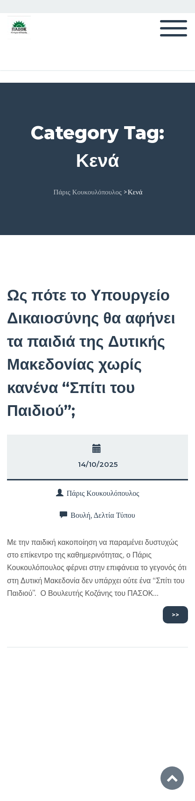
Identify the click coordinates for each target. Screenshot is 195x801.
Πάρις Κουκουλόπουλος (103, 493)
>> (175, 614)
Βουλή (80, 515)
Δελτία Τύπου (114, 515)
